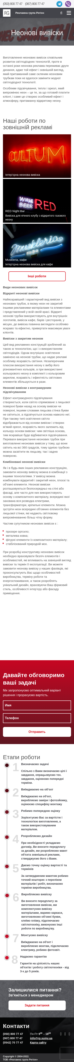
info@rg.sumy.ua (41, 1038)
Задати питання (37, 1005)
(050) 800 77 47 (12, 3)
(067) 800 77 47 (34, 3)
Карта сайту (38, 1042)
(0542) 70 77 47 (13, 1042)
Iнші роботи (37, 276)
